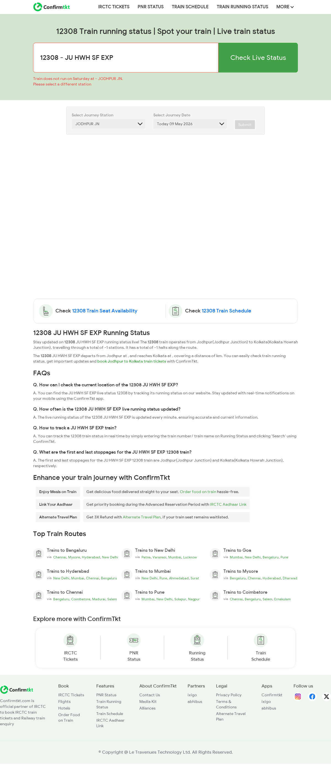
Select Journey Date (171, 115)
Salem (112, 599)
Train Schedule (190, 6)
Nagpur (194, 599)
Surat (195, 578)
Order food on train (198, 491)
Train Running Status (242, 6)
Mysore (74, 557)
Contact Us (149, 695)
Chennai (59, 557)
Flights (64, 701)
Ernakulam (282, 599)
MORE (285, 6)
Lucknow (190, 557)
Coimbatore (80, 599)
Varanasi (159, 557)
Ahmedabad (179, 578)
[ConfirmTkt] (16, 689)
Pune (284, 557)
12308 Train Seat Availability (104, 311)
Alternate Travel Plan (142, 517)
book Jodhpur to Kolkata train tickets (131, 361)
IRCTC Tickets (113, 6)
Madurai (98, 599)
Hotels (64, 708)
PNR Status (151, 6)
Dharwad (290, 578)
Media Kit (148, 701)
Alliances (147, 708)
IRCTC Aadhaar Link (228, 504)
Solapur (180, 599)
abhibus (195, 701)
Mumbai (174, 557)
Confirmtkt (271, 695)
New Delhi (110, 557)
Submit (245, 124)
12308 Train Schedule (226, 311)
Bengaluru (271, 557)
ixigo (192, 695)
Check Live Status (258, 57)
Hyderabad (91, 557)
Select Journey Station (92, 115)
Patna (146, 557)
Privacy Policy (229, 695)
